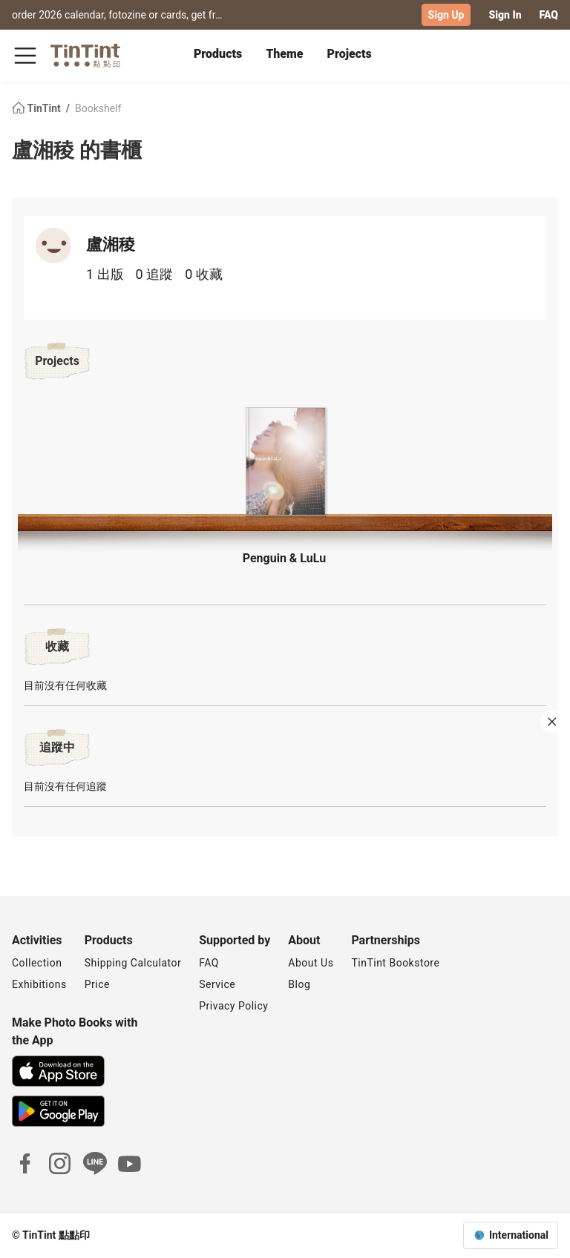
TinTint (37, 108)
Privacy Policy (233, 1006)
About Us (310, 963)
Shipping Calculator (133, 963)
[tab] (218, 55)
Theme (284, 54)
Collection (37, 963)
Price (97, 984)
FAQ (549, 15)
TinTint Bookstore (395, 963)
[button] (285, 461)
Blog (299, 984)
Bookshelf (98, 108)
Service (217, 984)
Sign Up (446, 15)
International (518, 1235)
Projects (349, 54)
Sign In (504, 15)
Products (218, 54)
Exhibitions (39, 984)
